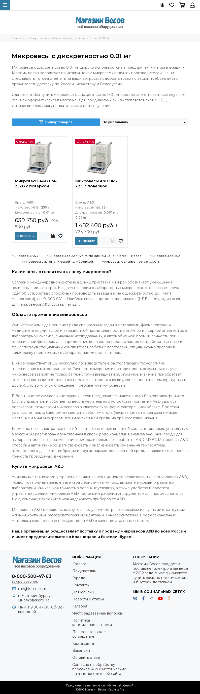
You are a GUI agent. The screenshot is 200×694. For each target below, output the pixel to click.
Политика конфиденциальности (92, 622)
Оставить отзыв (86, 657)
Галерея (79, 606)
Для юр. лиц (83, 592)
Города (78, 578)
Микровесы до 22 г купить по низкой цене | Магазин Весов (94, 256)
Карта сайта (83, 643)
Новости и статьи (88, 599)
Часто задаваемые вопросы (97, 613)
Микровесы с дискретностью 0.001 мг (132, 261)
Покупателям (84, 571)
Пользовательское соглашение (89, 634)
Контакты (80, 585)
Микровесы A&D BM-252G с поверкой (36, 183)
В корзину (26, 236)
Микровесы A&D (25, 256)
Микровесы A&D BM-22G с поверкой (96, 183)
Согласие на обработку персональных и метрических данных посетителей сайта (99, 669)
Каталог (79, 564)
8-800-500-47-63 (31, 576)
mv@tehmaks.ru (33, 588)
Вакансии (81, 650)
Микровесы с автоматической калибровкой (57, 261)
